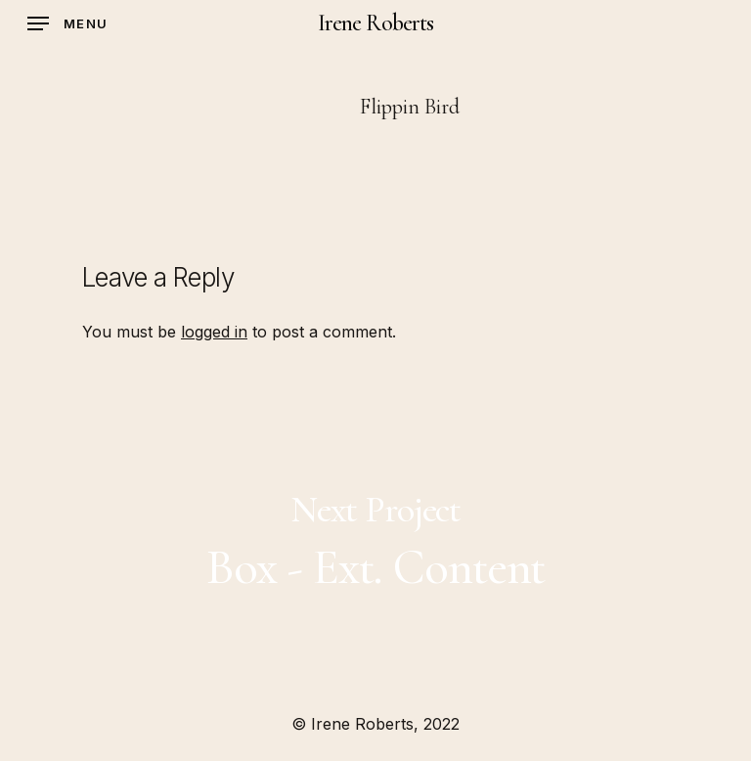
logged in (214, 331)
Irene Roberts (375, 23)
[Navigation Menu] (67, 23)
